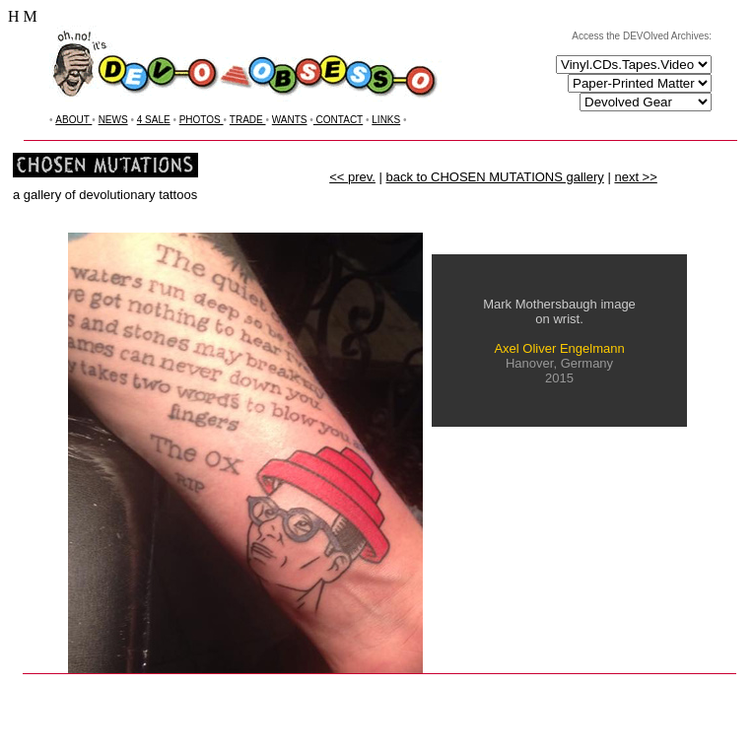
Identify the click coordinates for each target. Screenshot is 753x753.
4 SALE (154, 119)
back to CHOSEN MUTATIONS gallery (495, 177)
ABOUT (73, 119)
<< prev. (352, 177)
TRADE (248, 119)
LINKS (386, 119)
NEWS (113, 119)
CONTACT (338, 119)
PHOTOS (201, 119)
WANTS (290, 119)
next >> (635, 177)
